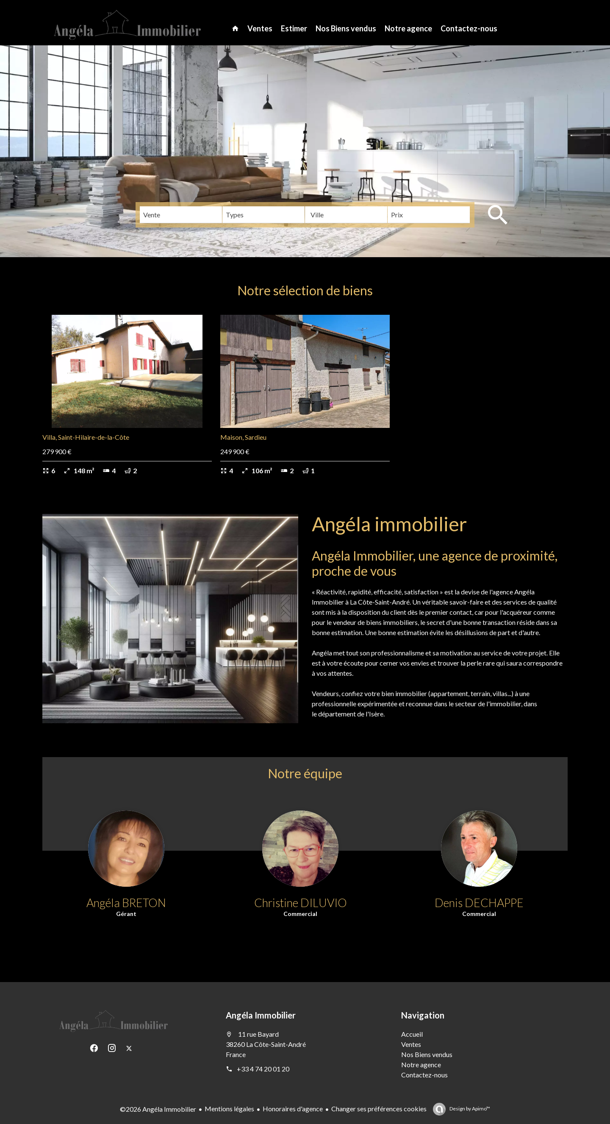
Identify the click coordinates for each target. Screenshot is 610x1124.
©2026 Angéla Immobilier (158, 1109)
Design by (469, 1108)
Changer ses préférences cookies (379, 1109)
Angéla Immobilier (261, 1015)
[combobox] (181, 214)
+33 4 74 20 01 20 (263, 1069)
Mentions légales (229, 1109)
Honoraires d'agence (293, 1109)
